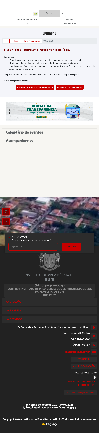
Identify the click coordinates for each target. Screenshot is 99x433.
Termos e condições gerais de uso (81, 382)
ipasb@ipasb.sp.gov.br (77, 352)
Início (6, 41)
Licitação (15, 41)
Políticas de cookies (87, 385)
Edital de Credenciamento (31, 41)
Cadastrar (71, 247)
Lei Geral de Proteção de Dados (80, 392)
